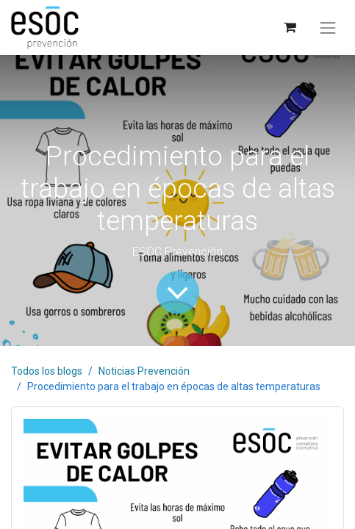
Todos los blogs (46, 371)
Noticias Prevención (144, 371)
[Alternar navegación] (328, 28)
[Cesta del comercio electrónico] (289, 27)
